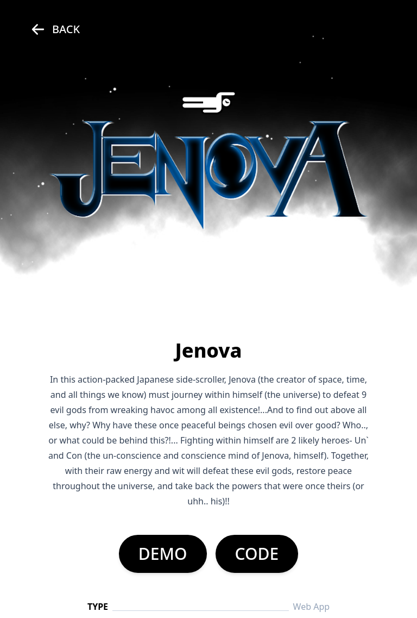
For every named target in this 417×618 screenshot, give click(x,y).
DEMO (162, 553)
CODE (257, 553)
